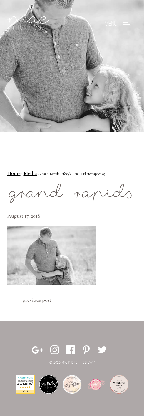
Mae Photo (29, 23)
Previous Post (36, 300)
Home (14, 173)
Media (30, 173)
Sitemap (89, 362)
